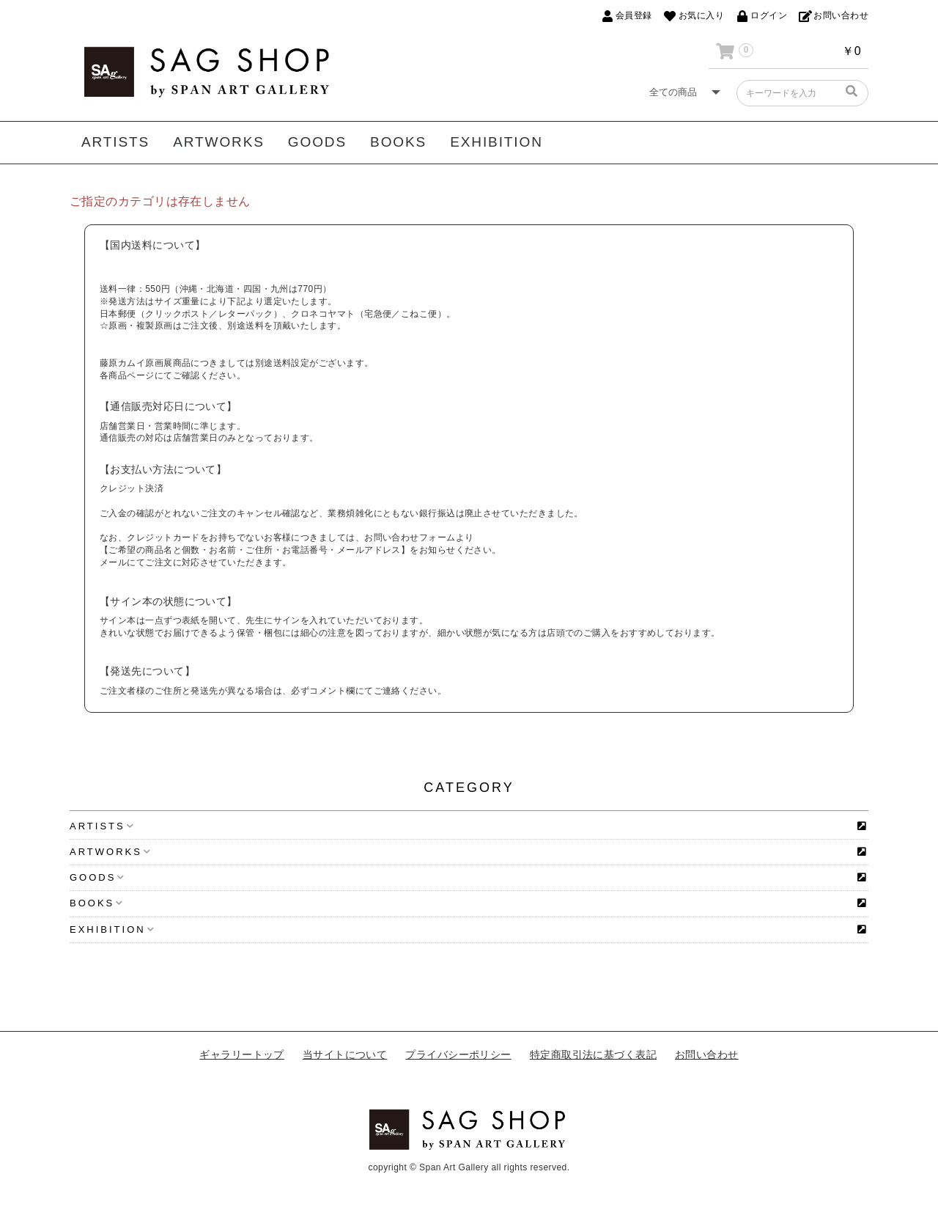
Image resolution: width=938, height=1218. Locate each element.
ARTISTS (115, 142)
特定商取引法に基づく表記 (593, 1054)
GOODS (317, 142)
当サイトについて (345, 1054)
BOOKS (398, 142)
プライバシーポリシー (458, 1054)
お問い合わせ (707, 1054)
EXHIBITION (496, 142)
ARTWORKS (219, 142)
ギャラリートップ (241, 1054)
